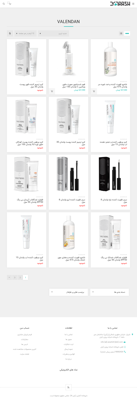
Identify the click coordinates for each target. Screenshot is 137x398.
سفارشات (24, 339)
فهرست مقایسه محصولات (10, 33)
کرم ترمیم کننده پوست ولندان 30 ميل (70, 143)
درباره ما (69, 359)
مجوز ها (69, 339)
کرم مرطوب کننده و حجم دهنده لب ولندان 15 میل (113, 143)
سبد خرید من (8, 3)
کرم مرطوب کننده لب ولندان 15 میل (29, 259)
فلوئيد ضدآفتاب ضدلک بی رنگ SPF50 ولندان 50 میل (114, 259)
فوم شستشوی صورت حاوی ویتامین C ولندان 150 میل (73, 86)
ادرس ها (24, 344)
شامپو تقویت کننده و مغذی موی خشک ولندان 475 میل (71, 259)
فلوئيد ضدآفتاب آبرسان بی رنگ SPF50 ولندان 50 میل (30, 201)
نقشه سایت (24, 354)
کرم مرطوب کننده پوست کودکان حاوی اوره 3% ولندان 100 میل (29, 143)
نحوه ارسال (68, 349)
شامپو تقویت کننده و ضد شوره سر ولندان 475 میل (112, 86)
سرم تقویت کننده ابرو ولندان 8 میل (72, 201)
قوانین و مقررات (68, 354)
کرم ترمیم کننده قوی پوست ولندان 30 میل (31, 86)
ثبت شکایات (68, 344)
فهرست (121, 33)
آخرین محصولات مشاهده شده (24, 349)
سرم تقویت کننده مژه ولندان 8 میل (114, 201)
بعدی (9, 277)
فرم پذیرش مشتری (25, 334)
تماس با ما (68, 334)
